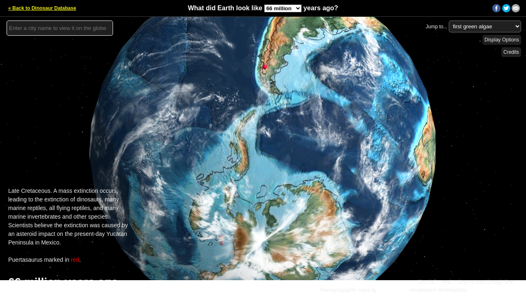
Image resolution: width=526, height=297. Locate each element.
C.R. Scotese (392, 290)
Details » (510, 290)
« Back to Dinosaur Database (42, 8)
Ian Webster (481, 290)
